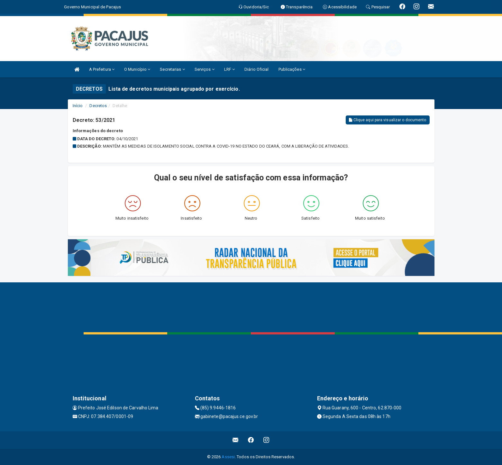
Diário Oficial (256, 69)
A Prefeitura (101, 69)
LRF (229, 69)
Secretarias (172, 69)
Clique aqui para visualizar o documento (387, 120)
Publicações (291, 69)
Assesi (228, 456)
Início (78, 105)
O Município (137, 69)
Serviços (204, 69)
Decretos (98, 105)
